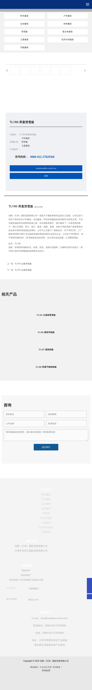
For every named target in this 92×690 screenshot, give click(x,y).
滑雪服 (24, 31)
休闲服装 (67, 24)
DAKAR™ (26, 570)
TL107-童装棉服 (46, 350)
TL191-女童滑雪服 (23, 270)
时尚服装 (24, 16)
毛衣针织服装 (67, 39)
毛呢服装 (24, 47)
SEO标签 (56, 667)
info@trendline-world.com (53, 618)
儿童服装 (24, 39)
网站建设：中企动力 (39, 667)
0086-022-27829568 (42, 156)
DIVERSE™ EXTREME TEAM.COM (26, 580)
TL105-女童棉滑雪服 (46, 315)
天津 (49, 667)
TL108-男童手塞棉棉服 (45, 367)
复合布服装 (67, 31)
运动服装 (24, 24)
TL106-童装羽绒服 (46, 332)
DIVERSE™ (26, 575)
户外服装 (67, 16)
